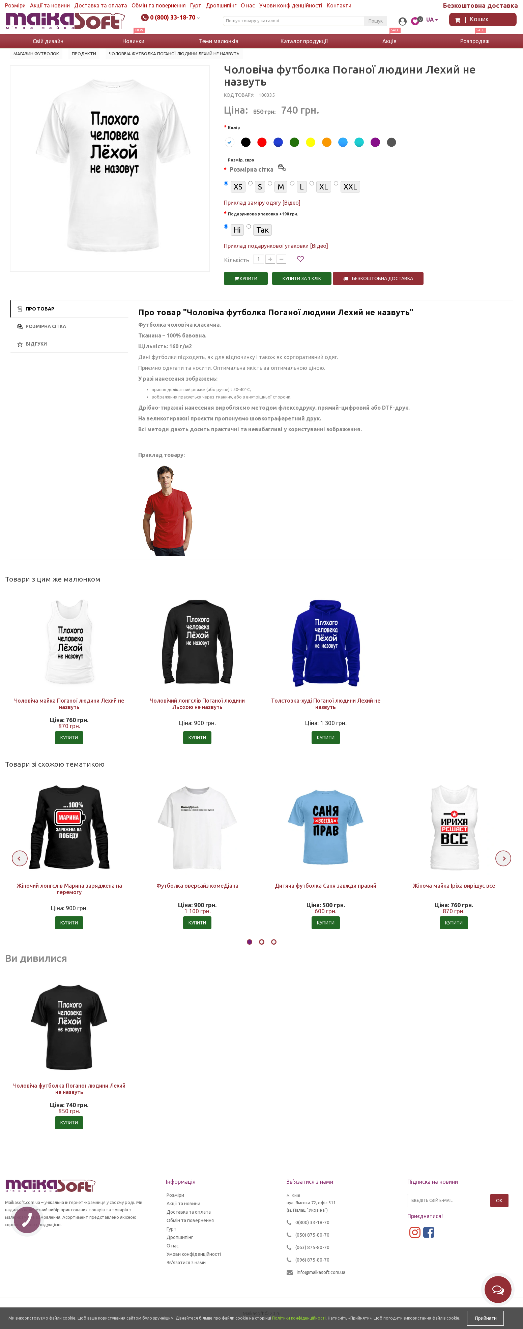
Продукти (84, 53)
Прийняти (485, 1318)
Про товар (35, 309)
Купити (245, 278)
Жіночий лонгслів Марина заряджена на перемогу (69, 889)
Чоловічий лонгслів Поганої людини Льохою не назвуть (197, 704)
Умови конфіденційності (290, 5)
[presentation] (20, 858)
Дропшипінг (221, 5)
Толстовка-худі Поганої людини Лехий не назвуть (325, 704)
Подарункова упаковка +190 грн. (263, 214)
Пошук (376, 21)
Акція (389, 41)
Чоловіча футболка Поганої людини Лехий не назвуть (69, 1089)
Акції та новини (50, 5)
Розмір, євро (257, 166)
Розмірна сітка (41, 326)
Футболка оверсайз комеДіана (197, 886)
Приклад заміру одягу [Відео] (262, 203)
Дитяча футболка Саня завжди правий (325, 886)
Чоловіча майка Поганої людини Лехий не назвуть (69, 704)
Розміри (15, 5)
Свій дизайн (48, 41)
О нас (248, 5)
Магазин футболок (36, 53)
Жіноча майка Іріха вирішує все (454, 886)
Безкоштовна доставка (378, 278)
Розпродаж (475, 41)
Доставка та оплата (100, 5)
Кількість (236, 260)
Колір (234, 127)
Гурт (195, 5)
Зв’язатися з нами (186, 1262)
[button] (249, 943)
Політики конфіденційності (299, 1318)
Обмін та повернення (159, 5)
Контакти (339, 5)
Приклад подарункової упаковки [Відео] (276, 246)
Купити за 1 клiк (302, 278)
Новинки (133, 41)
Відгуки (32, 344)
